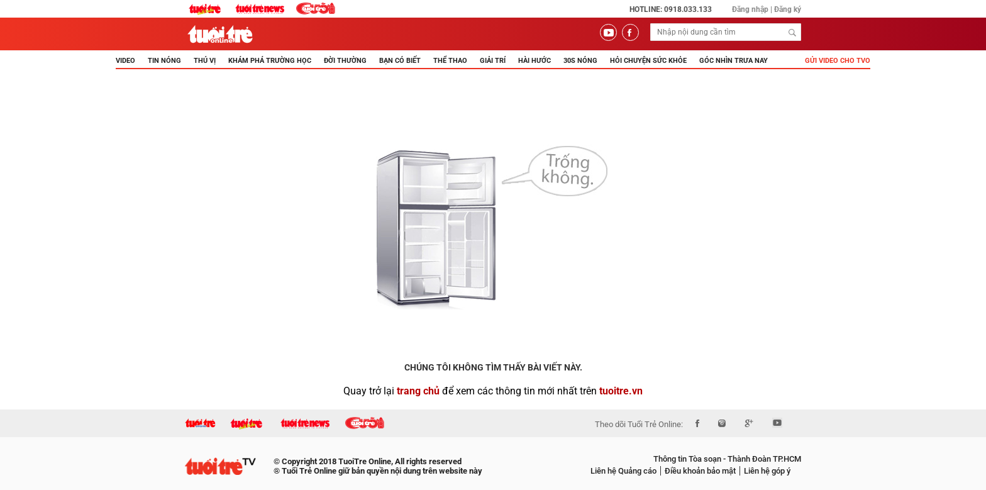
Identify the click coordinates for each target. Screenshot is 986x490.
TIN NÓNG (164, 61)
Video (125, 61)
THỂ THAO (450, 61)
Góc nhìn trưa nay (733, 61)
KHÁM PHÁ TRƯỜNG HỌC (269, 61)
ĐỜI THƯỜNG (345, 61)
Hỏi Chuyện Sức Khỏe (648, 61)
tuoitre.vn (621, 391)
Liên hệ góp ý (767, 471)
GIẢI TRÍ (493, 61)
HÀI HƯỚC (534, 61)
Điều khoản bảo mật (700, 471)
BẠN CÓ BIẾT (400, 61)
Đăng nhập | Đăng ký (766, 9)
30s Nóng (580, 61)
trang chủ (418, 391)
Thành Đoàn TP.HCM (763, 459)
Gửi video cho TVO (837, 61)
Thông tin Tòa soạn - (689, 459)
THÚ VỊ (205, 61)
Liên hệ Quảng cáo (623, 471)
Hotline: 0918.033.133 (670, 9)
